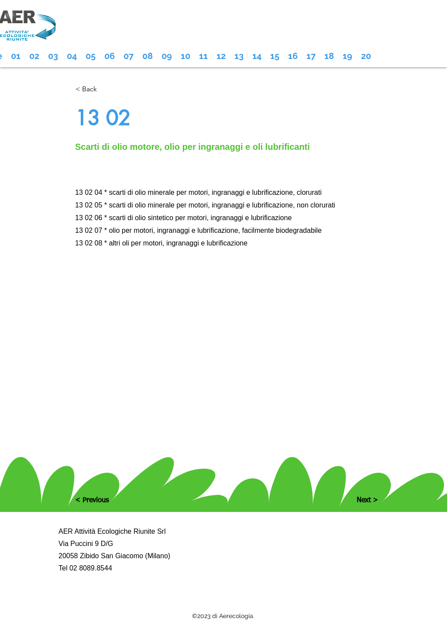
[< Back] (104, 89)
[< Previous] (104, 500)
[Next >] (356, 500)
